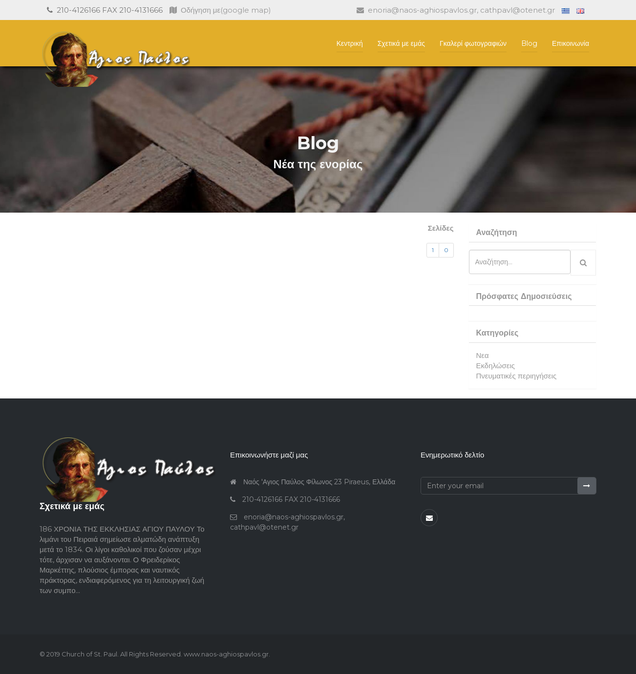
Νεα (482, 355)
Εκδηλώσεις (495, 365)
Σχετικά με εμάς (401, 43)
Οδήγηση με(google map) (220, 10)
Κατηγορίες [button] (497, 332)
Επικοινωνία (570, 43)
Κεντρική (350, 43)
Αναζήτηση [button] (496, 232)
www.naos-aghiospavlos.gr (225, 654)
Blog (529, 43)
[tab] (532, 232)
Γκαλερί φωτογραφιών (473, 43)
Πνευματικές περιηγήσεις (516, 375)
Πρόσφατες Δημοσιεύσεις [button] (524, 296)
